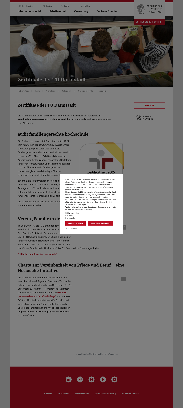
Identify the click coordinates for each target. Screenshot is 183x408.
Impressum (71, 228)
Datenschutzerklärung (82, 209)
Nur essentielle (72, 213)
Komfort (69, 216)
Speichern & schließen (100, 223)
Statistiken (70, 218)
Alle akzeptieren (75, 223)
